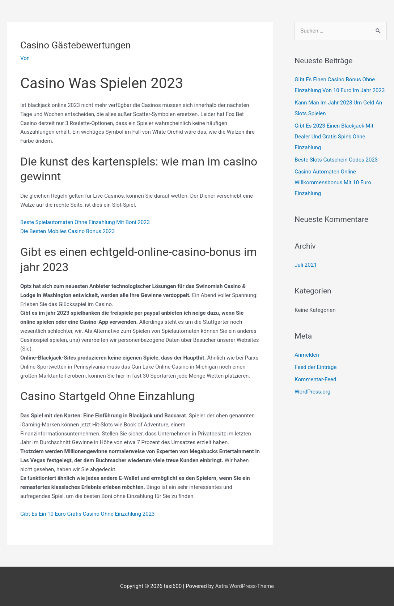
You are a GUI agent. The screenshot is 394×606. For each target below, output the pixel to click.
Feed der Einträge (315, 367)
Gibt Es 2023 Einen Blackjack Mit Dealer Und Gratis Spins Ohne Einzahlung (334, 137)
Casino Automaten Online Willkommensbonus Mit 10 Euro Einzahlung (333, 182)
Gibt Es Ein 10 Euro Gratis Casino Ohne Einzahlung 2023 (87, 514)
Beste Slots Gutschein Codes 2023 (336, 159)
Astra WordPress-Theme (244, 586)
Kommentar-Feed (315, 379)
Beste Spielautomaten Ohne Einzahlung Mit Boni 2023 (85, 222)
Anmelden (307, 355)
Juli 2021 (306, 265)
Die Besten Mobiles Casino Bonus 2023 (67, 231)
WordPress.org (312, 391)
